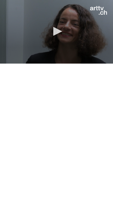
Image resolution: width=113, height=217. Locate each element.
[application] (56, 32)
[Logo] (98, 10)
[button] (56, 31)
